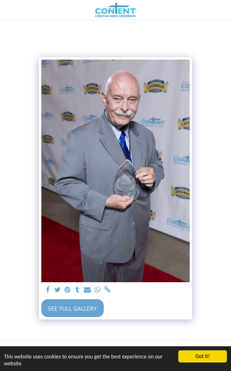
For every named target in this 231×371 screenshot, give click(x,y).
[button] (9, 9)
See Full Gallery (72, 308)
